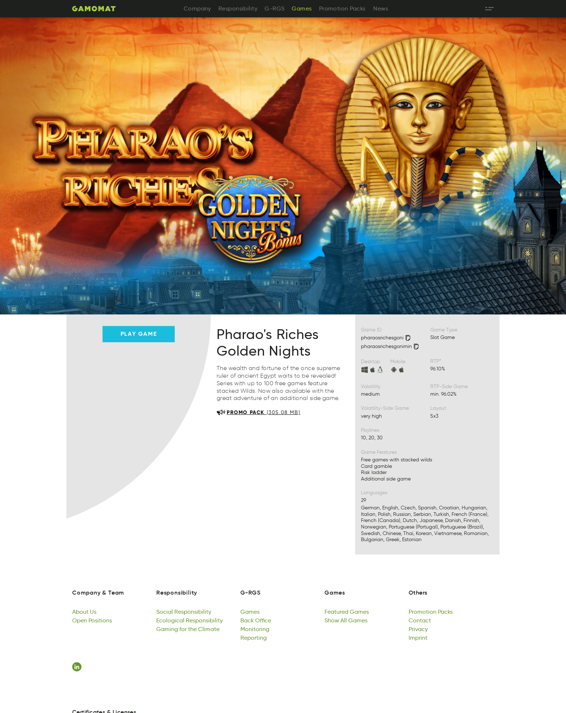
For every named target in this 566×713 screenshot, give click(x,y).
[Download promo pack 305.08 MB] (258, 412)
